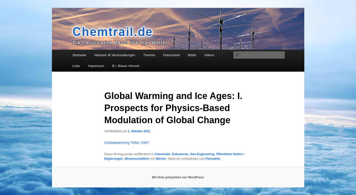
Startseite (79, 55)
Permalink (213, 158)
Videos (209, 55)
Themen (149, 55)
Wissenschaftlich (136, 158)
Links (76, 66)
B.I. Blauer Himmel (125, 66)
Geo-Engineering (202, 154)
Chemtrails (162, 154)
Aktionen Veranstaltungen (114, 55)
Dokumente (171, 55)
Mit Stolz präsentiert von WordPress (178, 177)
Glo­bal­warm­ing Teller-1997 (126, 142)
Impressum (96, 66)
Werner (161, 158)
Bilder (192, 55)
